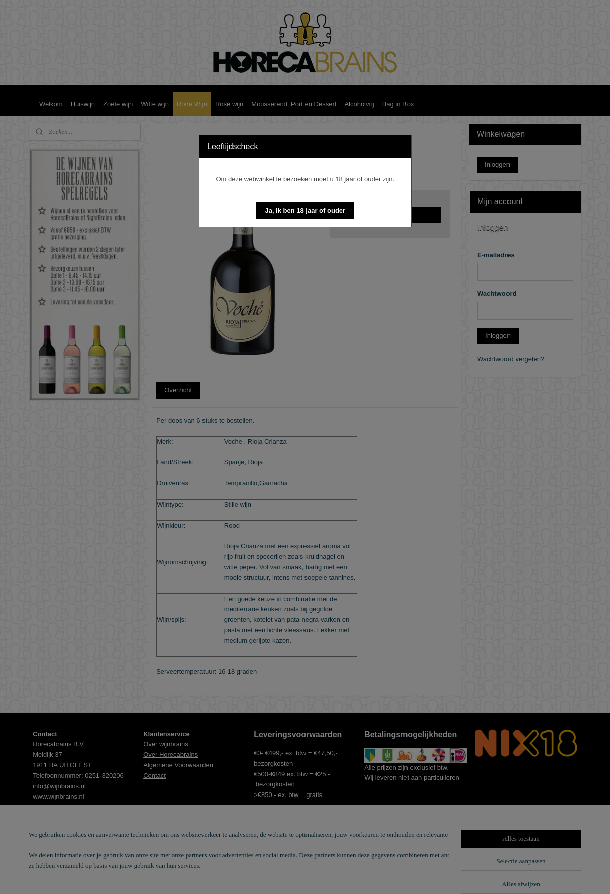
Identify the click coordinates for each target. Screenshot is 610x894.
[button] (305, 210)
